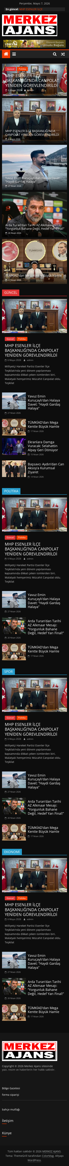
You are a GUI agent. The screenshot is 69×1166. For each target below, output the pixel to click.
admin (30, 90)
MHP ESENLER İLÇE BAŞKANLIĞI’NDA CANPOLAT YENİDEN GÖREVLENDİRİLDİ (32, 80)
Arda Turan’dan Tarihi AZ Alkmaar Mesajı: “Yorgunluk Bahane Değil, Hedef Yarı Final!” (34, 227)
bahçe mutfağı (11, 1109)
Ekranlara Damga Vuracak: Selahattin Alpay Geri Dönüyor (43, 446)
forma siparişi (10, 1094)
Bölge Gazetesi (11, 1088)
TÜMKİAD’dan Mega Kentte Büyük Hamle (33, 275)
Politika (22, 68)
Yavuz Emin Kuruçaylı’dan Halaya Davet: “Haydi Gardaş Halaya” (32, 180)
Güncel (10, 68)
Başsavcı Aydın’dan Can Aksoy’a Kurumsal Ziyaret (46, 468)
